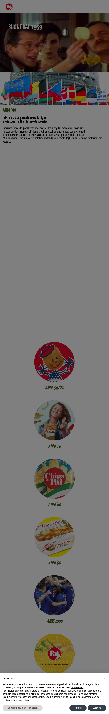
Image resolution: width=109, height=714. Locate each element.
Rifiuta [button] (78, 707)
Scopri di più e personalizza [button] (22, 707)
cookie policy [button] (77, 687)
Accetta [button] (97, 707)
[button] (104, 678)
